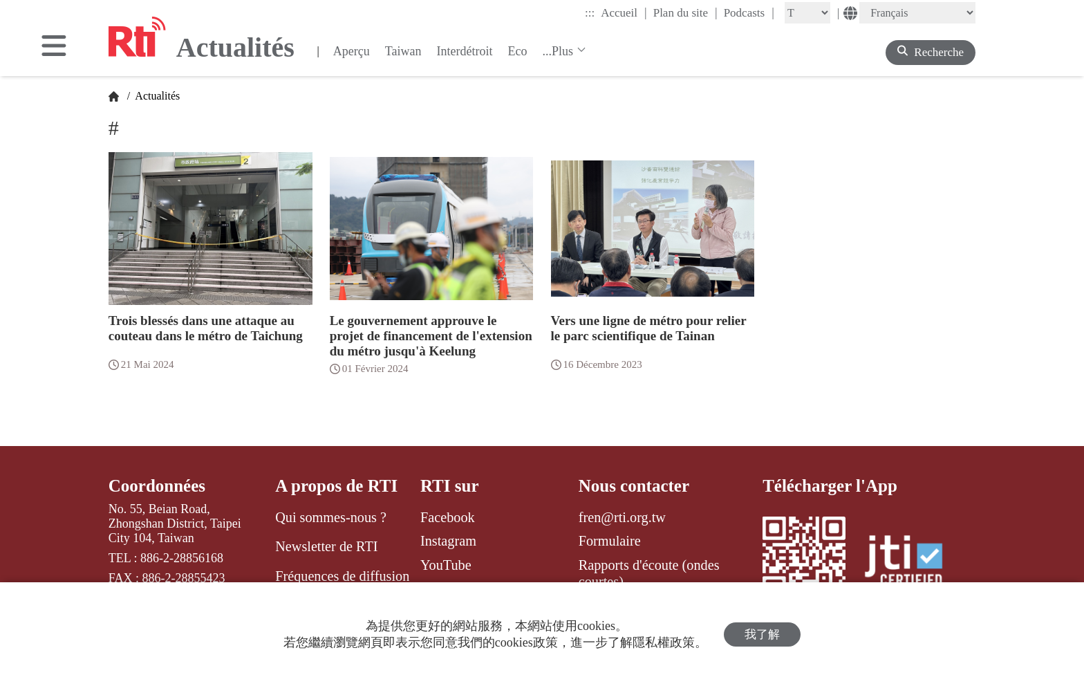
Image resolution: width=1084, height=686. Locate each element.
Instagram (448, 540)
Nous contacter (634, 485)
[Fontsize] (807, 13)
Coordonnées (157, 485)
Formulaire (610, 540)
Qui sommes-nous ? (330, 517)
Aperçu (351, 51)
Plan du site (685, 12)
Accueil (623, 12)
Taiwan (403, 51)
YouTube (445, 565)
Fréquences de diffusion (342, 576)
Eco (517, 51)
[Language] (917, 13)
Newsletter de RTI (326, 546)
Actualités (156, 96)
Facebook (447, 517)
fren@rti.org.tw (622, 517)
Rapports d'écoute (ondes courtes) (649, 573)
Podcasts (749, 12)
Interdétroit (465, 51)
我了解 (762, 634)
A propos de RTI (336, 485)
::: (590, 12)
